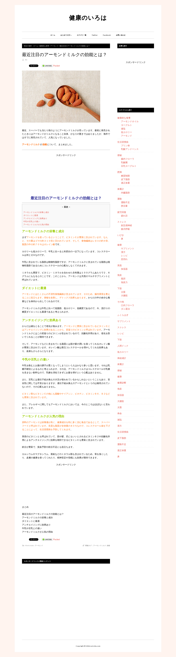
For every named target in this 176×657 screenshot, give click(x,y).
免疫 (119, 275)
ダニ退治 (125, 308)
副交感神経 (126, 225)
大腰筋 (124, 295)
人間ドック (122, 345)
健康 (119, 244)
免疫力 (124, 282)
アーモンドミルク (99, 545)
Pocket (56, 65)
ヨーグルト (126, 125)
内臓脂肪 (125, 192)
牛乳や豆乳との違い (31, 221)
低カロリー (126, 132)
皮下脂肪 (125, 179)
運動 (119, 198)
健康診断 (121, 382)
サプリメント (127, 248)
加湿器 (124, 269)
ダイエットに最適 (30, 215)
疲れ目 (124, 215)
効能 (108, 545)
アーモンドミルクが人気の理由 (36, 224)
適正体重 (125, 182)
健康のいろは (88, 17)
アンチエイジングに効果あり (35, 218)
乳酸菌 (124, 162)
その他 (120, 301)
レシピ (124, 255)
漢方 (123, 252)
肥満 (119, 172)
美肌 (119, 265)
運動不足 (125, 202)
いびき (120, 235)
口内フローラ (127, 305)
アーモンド (39, 545)
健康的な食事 (124, 117)
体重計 (120, 189)
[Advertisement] (66, 174)
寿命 (119, 413)
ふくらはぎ (122, 315)
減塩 (123, 128)
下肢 (119, 288)
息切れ (124, 259)
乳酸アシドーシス (130, 149)
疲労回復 (121, 212)
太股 (123, 292)
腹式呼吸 (125, 229)
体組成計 (121, 358)
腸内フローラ (127, 158)
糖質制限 (125, 175)
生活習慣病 (122, 142)
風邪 (123, 278)
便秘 (119, 155)
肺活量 (124, 205)
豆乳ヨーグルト (128, 166)
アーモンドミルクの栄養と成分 (36, 212)
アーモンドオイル (130, 121)
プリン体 (125, 145)
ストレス (121, 221)
